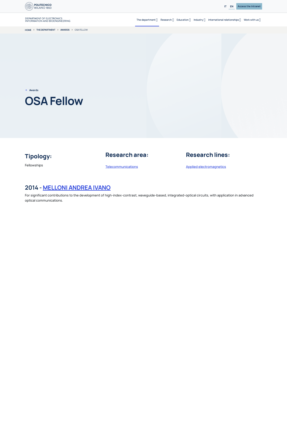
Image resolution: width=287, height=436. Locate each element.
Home (28, 30)
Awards (65, 29)
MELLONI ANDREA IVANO (77, 187)
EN (231, 6)
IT (225, 6)
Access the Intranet (249, 6)
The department (45, 29)
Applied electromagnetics (206, 166)
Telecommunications (121, 166)
